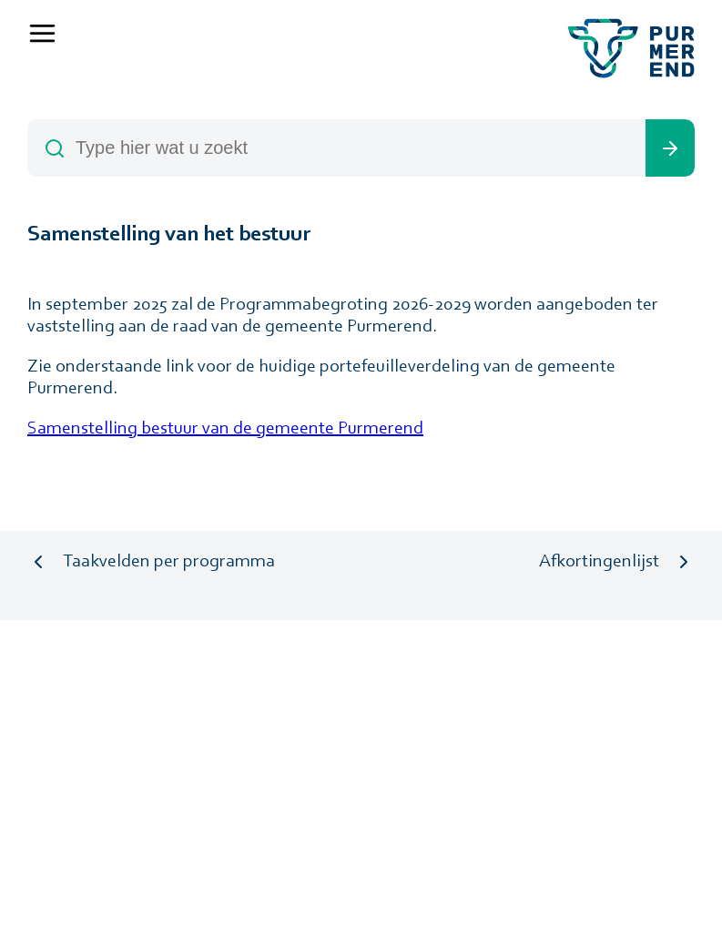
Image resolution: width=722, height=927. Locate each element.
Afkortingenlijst (599, 562)
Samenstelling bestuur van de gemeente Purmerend (225, 429)
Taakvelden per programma (169, 562)
